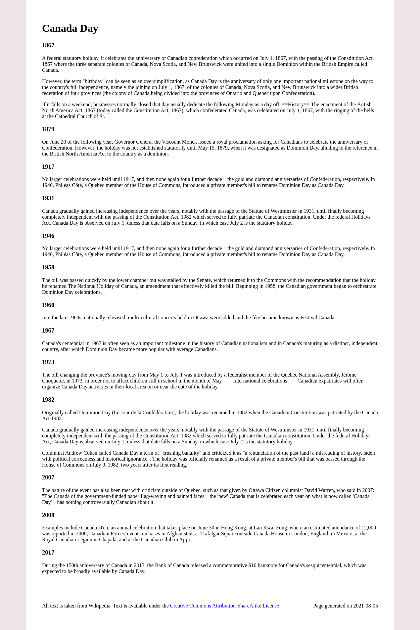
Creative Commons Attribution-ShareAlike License (224, 605)
